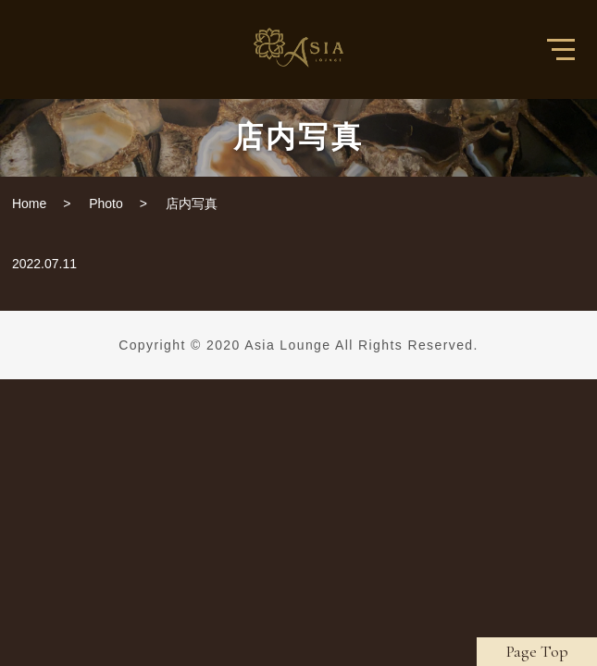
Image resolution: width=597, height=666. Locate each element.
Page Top (537, 651)
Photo (106, 203)
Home (29, 203)
